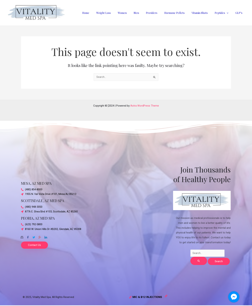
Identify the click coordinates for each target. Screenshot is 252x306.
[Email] (21, 236)
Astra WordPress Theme (144, 105)
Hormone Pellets (180, 13)
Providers (159, 13)
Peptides (224, 13)
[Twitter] (33, 236)
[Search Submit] (198, 261)
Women (133, 13)
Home (100, 13)
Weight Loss (116, 13)
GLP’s (239, 13)
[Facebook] (27, 236)
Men (146, 13)
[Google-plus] (39, 236)
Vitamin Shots (204, 13)
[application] (229, 13)
